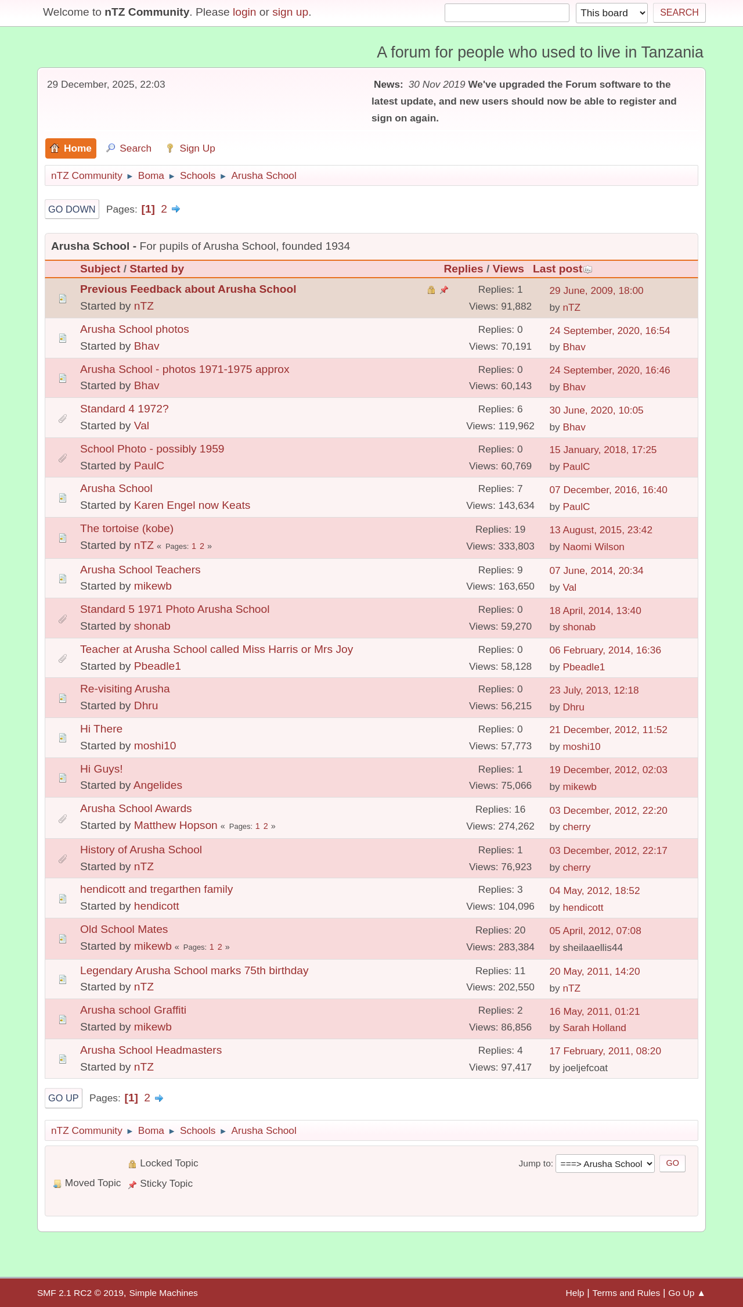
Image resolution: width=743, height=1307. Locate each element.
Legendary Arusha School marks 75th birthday (194, 970)
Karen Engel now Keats (192, 505)
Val (141, 425)
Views (508, 269)
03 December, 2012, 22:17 (608, 850)
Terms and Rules (627, 1293)
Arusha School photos (134, 329)
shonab (152, 626)
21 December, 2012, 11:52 (608, 729)
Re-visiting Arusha (125, 689)
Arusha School (116, 488)
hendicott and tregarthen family (156, 889)
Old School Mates (124, 929)
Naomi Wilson (593, 546)
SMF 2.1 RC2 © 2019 (80, 1293)
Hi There (101, 729)
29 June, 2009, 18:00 (596, 290)
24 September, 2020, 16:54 (609, 330)
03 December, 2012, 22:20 (608, 810)
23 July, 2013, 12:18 (594, 690)
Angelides (158, 785)
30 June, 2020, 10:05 (596, 410)
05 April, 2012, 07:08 (595, 930)
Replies (464, 269)
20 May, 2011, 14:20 (594, 971)
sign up (290, 12)
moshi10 (155, 745)
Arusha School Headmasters (151, 1050)
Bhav (147, 346)
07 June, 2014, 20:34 (596, 570)
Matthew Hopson (176, 825)
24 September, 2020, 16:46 (609, 370)
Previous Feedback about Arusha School (188, 289)
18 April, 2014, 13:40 (595, 610)
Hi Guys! (101, 769)
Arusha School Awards (136, 808)
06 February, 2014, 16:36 (605, 650)
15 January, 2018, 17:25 (603, 449)
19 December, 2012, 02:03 (608, 769)
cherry (576, 826)
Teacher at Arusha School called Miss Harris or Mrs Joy (216, 649)
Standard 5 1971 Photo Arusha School (174, 609)
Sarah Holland (594, 1027)
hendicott (156, 906)
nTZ (144, 306)
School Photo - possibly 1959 (152, 449)
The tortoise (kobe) (127, 528)
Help (575, 1293)
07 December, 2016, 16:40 (608, 489)
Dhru (146, 705)
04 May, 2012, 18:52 (594, 890)
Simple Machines (163, 1293)
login (245, 12)
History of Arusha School (141, 849)
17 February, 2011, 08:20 (605, 1051)
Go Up (63, 1098)
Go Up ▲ (687, 1293)
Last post (563, 269)
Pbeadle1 (157, 666)
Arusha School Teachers (140, 569)
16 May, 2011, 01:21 (594, 1011)
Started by (156, 269)
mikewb (153, 586)
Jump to (534, 1163)
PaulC (149, 465)
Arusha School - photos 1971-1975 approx (185, 369)
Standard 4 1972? (124, 409)
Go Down (72, 209)
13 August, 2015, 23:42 (600, 530)
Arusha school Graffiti (133, 1010)
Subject (100, 269)
